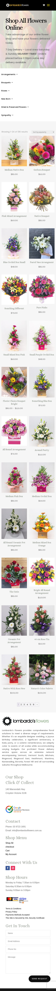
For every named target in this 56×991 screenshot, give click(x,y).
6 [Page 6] (33, 704)
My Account (11, 854)
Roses (4, 90)
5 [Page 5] (30, 704)
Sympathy (6, 115)
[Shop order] (43, 132)
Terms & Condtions (13, 909)
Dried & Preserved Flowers (13, 107)
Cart (7, 850)
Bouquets (6, 82)
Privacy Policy (11, 912)
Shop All (9, 843)
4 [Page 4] (27, 704)
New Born (5, 99)
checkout (10, 847)
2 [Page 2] (21, 704)
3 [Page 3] (24, 704)
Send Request (39, 979)
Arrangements (8, 74)
